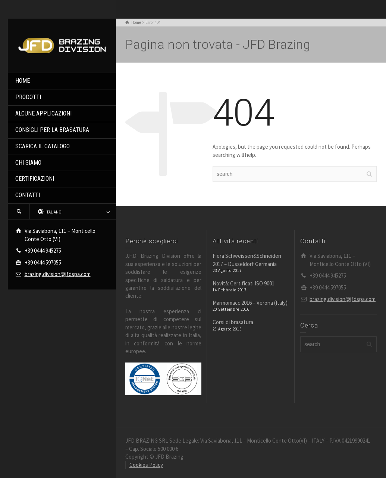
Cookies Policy (146, 464)
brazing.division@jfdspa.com (58, 274)
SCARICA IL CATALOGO (42, 146)
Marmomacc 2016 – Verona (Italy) (250, 302)
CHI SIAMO (28, 162)
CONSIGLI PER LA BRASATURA (52, 129)
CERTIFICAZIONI (34, 178)
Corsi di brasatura (233, 322)
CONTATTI (27, 195)
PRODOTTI (28, 97)
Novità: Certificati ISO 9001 (243, 283)
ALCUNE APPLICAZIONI (43, 113)
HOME (22, 80)
